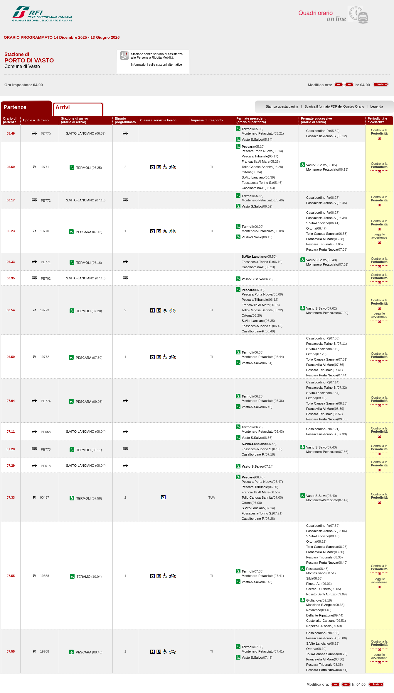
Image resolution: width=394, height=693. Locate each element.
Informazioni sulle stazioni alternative (156, 64)
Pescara (312, 568)
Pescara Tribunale (255, 156)
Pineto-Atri (313, 583)
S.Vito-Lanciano (253, 177)
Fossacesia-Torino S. (321, 136)
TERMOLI (84, 167)
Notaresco (313, 610)
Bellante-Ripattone (319, 615)
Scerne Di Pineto (318, 589)
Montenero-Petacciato (257, 133)
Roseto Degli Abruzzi (321, 594)
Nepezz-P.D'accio (318, 626)
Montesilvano (315, 573)
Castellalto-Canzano (321, 620)
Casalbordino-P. (317, 131)
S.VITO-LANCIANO (80, 133)
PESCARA (84, 232)
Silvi (309, 578)
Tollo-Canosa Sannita (257, 167)
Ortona (247, 172)
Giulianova (313, 600)
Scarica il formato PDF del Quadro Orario (334, 106)
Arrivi (62, 107)
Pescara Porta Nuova (257, 151)
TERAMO (84, 576)
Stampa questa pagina (282, 106)
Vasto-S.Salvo (252, 139)
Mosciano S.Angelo (320, 605)
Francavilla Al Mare (255, 161)
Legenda (377, 106)
